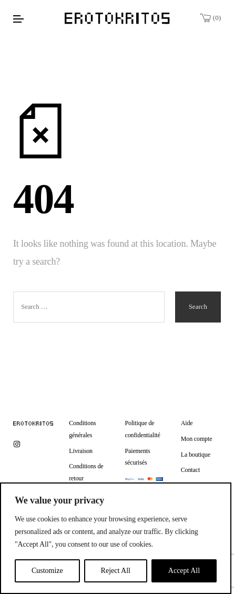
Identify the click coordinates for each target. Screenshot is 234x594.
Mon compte (196, 438)
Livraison (81, 451)
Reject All (115, 571)
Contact (190, 470)
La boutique (195, 454)
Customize (47, 571)
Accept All (184, 571)
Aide (187, 423)
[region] (115, 538)
